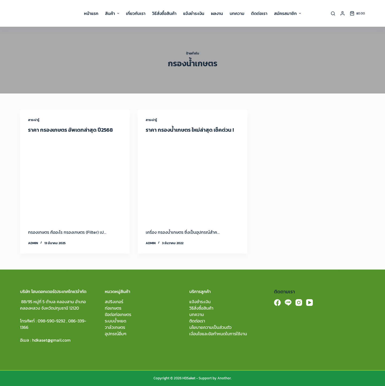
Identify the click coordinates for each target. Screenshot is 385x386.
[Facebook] (277, 302)
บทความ (196, 314)
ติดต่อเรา (197, 321)
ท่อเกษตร (113, 308)
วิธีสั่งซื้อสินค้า (201, 308)
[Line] (288, 302)
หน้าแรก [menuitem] (91, 13)
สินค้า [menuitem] (113, 13)
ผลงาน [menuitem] (217, 13)
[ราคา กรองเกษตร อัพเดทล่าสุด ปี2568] (75, 180)
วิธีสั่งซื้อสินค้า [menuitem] (164, 13)
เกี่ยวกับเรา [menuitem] (135, 13)
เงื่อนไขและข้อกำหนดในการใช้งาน (218, 333)
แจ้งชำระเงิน (200, 301)
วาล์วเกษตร (115, 327)
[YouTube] (309, 302)
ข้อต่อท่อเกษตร (118, 314)
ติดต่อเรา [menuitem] (259, 13)
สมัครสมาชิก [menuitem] (287, 13)
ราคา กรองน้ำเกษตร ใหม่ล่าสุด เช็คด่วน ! (190, 130)
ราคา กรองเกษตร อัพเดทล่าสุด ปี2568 (70, 130)
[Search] (333, 13)
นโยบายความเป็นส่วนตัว (210, 327)
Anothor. (224, 378)
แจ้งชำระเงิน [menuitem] (193, 13)
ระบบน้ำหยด (115, 321)
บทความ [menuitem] (237, 13)
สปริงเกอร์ (114, 301)
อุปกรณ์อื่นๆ (115, 333)
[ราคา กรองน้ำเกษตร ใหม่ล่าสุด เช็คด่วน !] (192, 180)
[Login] (342, 13)
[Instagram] (298, 302)
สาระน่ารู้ (33, 120)
